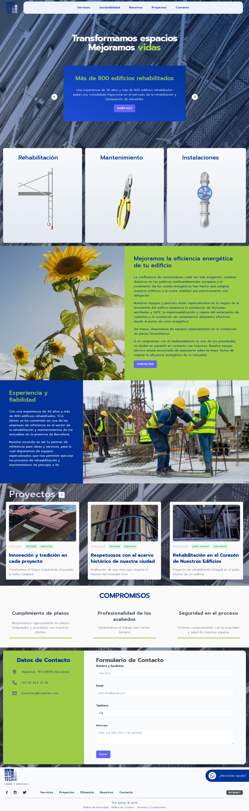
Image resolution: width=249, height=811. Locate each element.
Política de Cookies (122, 807)
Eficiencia (87, 792)
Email (99, 686)
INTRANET (235, 792)
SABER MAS (124, 108)
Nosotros (136, 8)
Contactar (145, 364)
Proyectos (159, 8)
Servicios (83, 8)
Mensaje (102, 725)
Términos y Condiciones (151, 807)
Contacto (182, 8)
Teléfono (102, 706)
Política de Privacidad (95, 807)
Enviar (103, 754)
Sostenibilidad (109, 8)
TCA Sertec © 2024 (124, 803)
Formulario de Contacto (130, 660)
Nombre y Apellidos (110, 666)
